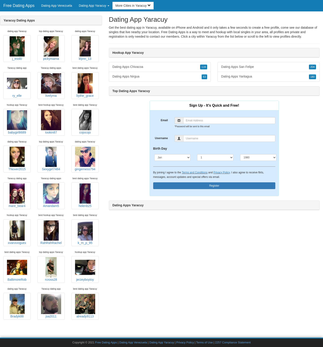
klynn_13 (85, 48)
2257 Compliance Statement (233, 342)
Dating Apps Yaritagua (268, 76)
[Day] (215, 157)
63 (204, 76)
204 (312, 67)
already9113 (85, 306)
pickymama (51, 48)
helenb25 (85, 195)
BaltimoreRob (17, 269)
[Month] (172, 157)
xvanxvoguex (17, 232)
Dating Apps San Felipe (268, 67)
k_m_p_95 (85, 232)
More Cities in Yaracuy (133, 5)
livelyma (51, 85)
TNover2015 (17, 159)
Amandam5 (51, 195)
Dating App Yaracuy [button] (94, 5)
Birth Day (160, 148)
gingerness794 (85, 159)
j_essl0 (17, 48)
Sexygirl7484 (51, 159)
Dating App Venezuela (56, 5)
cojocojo (85, 122)
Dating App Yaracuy (161, 342)
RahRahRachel (51, 232)
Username (161, 138)
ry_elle (17, 85)
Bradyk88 (17, 306)
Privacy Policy (221, 172)
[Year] (258, 157)
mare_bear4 (17, 195)
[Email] (229, 120)
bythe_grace (85, 85)
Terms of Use (204, 342)
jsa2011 (51, 306)
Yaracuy (211, 36)
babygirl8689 (17, 122)
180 (312, 76)
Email (164, 120)
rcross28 (51, 269)
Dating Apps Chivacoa (159, 67)
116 (203, 67)
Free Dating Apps (18, 5)
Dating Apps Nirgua (159, 76)
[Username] (229, 138)
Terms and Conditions (195, 172)
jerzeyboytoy (85, 269)
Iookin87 (51, 122)
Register (214, 185)
